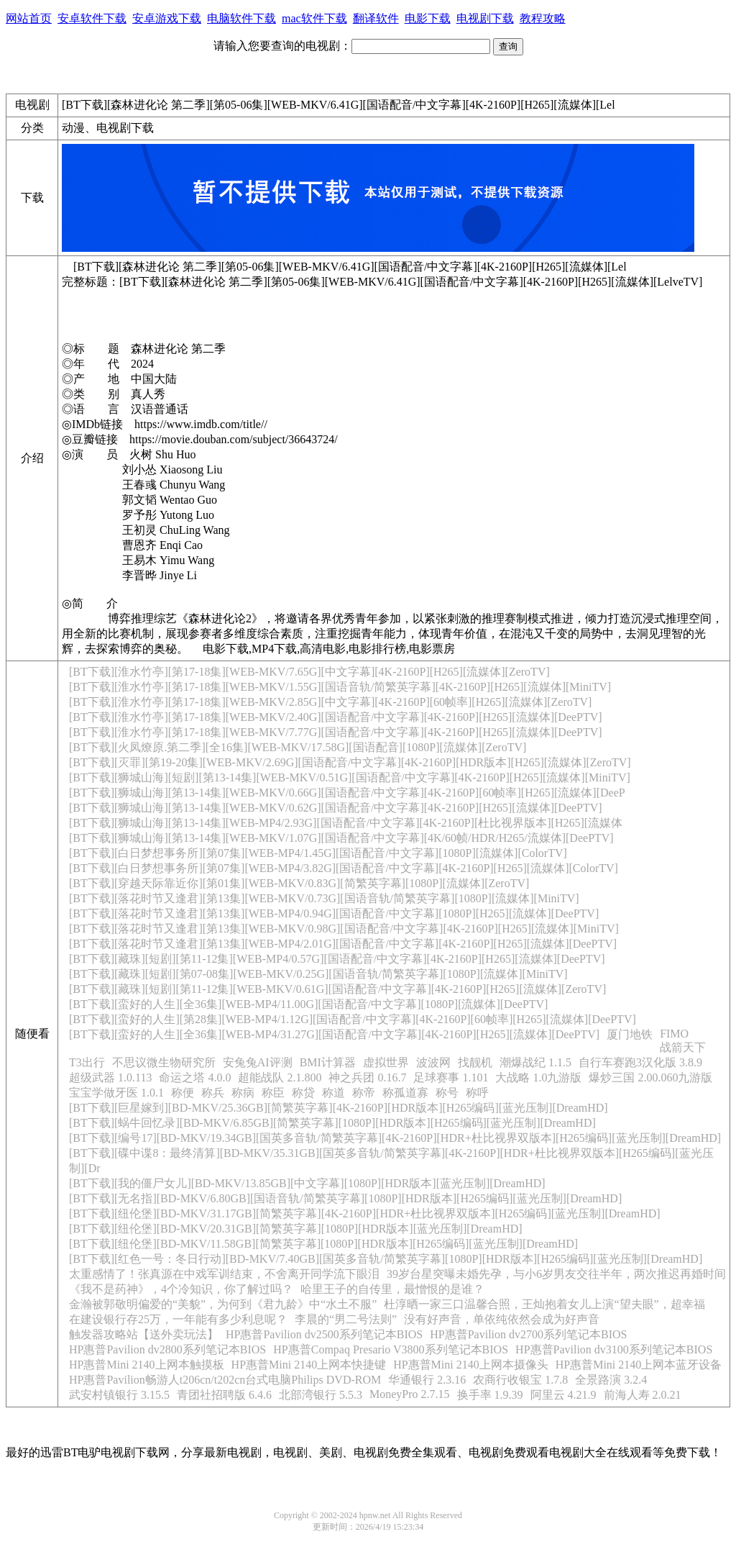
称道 (333, 1092)
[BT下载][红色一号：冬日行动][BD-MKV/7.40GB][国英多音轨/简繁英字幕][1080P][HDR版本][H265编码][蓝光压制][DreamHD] (385, 1259)
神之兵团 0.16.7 (367, 1077)
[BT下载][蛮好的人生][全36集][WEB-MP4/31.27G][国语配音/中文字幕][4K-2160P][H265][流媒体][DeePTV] (334, 1034)
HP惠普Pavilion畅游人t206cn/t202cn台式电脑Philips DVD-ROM (225, 1380)
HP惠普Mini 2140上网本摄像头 (470, 1364)
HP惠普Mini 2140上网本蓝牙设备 (639, 1364)
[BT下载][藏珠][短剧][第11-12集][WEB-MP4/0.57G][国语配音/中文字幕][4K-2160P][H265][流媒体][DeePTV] (337, 959)
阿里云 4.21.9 (563, 1395)
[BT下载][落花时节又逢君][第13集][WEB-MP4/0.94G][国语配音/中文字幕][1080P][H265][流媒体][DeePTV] (334, 913)
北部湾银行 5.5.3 (320, 1395)
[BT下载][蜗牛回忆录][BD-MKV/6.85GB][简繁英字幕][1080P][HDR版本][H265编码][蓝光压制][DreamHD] (332, 1123)
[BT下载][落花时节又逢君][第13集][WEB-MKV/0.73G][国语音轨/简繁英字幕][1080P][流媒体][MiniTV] (324, 898)
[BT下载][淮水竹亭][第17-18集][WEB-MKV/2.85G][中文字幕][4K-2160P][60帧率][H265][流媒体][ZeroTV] (330, 702)
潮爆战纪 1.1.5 (535, 1062)
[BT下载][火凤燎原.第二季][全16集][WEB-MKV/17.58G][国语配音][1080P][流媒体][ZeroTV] (297, 747)
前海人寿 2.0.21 (642, 1395)
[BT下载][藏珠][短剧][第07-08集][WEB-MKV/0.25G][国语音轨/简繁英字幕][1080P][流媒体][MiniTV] (318, 974)
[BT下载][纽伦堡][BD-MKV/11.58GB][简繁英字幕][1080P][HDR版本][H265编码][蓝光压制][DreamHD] (323, 1244)
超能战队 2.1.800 (279, 1077)
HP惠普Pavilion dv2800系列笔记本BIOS (167, 1349)
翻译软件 (376, 18)
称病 (242, 1092)
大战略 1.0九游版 (538, 1077)
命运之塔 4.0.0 (195, 1077)
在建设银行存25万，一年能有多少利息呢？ (178, 1319)
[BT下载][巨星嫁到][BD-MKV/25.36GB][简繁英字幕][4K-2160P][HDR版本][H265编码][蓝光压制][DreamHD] (338, 1108)
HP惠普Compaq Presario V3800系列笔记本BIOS (390, 1349)
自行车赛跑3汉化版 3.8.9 (640, 1062)
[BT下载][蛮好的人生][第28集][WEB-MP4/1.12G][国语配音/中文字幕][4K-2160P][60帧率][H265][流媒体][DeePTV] (352, 1019)
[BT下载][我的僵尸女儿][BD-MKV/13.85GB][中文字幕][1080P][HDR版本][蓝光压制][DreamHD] (307, 1183)
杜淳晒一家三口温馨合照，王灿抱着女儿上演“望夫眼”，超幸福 (544, 1304)
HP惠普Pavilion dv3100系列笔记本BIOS (613, 1349)
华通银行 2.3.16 (427, 1380)
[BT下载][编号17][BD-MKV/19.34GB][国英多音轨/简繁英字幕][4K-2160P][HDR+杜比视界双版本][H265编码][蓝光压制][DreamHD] (395, 1138)
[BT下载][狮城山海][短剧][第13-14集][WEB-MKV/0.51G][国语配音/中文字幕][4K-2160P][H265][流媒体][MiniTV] (349, 777)
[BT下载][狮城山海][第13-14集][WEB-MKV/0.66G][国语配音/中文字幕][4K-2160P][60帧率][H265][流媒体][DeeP (347, 792)
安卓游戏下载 (166, 18)
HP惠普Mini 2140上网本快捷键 (309, 1364)
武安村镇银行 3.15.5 (119, 1395)
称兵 (212, 1092)
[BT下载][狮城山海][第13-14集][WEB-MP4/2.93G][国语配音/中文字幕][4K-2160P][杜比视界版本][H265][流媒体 (345, 823)
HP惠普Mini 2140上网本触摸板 (146, 1364)
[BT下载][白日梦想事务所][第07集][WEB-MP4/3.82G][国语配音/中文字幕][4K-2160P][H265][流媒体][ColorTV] (343, 868)
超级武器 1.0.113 (110, 1077)
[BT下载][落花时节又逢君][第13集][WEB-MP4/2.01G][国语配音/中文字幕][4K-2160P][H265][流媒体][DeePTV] (343, 944)
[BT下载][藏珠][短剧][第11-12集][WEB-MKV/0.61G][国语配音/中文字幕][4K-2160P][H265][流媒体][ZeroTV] (337, 989)
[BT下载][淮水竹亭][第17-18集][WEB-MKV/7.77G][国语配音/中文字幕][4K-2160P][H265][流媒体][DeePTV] (335, 732)
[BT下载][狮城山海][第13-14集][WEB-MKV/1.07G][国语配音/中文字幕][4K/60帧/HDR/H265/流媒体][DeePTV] (341, 838)
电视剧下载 (485, 18)
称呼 (477, 1092)
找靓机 (475, 1062)
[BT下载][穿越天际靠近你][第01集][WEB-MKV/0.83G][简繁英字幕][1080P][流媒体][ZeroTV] (299, 883)
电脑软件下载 (241, 18)
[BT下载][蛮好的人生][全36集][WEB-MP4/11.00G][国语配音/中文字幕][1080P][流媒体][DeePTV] (308, 1004)
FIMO (674, 1033)
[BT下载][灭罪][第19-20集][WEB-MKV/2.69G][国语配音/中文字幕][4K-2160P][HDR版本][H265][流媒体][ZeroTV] (350, 762)
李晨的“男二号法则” (346, 1319)
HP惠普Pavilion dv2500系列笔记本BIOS (324, 1334)
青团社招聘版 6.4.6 (224, 1395)
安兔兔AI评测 (258, 1062)
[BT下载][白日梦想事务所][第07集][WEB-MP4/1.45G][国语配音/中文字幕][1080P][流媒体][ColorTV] (318, 853)
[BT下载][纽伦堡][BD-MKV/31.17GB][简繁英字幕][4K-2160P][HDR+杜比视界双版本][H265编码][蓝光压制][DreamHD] (365, 1213)
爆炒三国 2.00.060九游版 (650, 1077)
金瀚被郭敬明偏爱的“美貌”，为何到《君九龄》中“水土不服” (223, 1304)
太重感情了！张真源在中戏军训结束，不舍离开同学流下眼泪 (224, 1274)
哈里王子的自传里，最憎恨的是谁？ (392, 1289)
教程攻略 (543, 18)
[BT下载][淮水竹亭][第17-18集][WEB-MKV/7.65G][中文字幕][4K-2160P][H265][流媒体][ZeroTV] (309, 672)
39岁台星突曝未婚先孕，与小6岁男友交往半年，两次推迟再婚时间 (556, 1274)
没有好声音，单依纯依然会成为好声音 (501, 1319)
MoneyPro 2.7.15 (409, 1394)
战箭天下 (683, 1047)
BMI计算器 (328, 1062)
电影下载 (428, 18)
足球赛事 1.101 (450, 1077)
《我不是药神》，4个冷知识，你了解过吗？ (181, 1289)
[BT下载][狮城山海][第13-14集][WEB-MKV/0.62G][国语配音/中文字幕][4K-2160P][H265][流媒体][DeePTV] (335, 808)
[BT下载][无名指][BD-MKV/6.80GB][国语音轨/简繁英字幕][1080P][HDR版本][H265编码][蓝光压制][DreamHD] (345, 1198)
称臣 (273, 1092)
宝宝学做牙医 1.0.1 (116, 1092)
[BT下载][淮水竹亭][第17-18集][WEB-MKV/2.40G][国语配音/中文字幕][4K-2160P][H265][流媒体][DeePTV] (335, 717)
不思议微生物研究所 (164, 1062)
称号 (447, 1092)
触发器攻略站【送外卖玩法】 (143, 1334)
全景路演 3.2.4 (611, 1380)
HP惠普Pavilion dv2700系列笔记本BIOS (528, 1334)
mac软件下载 (314, 18)
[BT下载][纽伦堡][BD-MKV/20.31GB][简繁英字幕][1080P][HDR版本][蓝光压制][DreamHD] (296, 1228)
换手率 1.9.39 (490, 1395)
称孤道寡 (405, 1092)
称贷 (303, 1092)
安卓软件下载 (92, 18)
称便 (182, 1092)
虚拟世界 (386, 1062)
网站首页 (29, 18)
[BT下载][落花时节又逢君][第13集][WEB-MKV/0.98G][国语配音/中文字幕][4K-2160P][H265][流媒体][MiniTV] (344, 928)
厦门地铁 (630, 1034)
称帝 (363, 1092)
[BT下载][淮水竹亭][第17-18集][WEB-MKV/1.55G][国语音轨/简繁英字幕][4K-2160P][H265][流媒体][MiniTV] (340, 687)
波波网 (433, 1062)
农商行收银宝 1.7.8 (520, 1380)
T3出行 (87, 1062)
